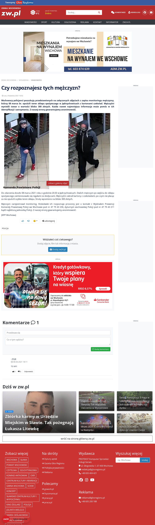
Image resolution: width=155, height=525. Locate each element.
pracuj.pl (48, 493)
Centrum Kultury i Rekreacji (22, 475)
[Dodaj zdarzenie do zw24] (16, 519)
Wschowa (12, 455)
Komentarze (118, 12)
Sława (23, 455)
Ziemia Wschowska (8, 80)
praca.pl (48, 497)
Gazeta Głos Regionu (54, 458)
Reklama (84, 22)
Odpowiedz (28, 366)
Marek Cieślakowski (17, 510)
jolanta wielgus (15, 505)
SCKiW (31, 481)
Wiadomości (30, 22)
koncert (11, 486)
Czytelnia (12, 465)
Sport (44, 22)
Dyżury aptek (50, 454)
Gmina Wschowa (15, 481)
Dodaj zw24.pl (58, 244)
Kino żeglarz (13, 499)
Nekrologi (134, 12)
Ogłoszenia (70, 22)
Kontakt (97, 22)
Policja (5, 223)
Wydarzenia (24, 80)
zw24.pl (127, 22)
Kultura (55, 22)
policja (27, 499)
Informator (112, 22)
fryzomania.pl (50, 488)
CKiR (32, 470)
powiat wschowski (17, 460)
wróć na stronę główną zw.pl (77, 433)
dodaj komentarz (100, 344)
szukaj (145, 455)
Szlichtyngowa (28, 465)
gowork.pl (49, 484)
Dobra (48, 13)
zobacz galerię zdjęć (57, 185)
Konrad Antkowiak (17, 470)
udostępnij (106, 96)
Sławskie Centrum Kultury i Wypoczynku (22, 493)
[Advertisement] (136, 127)
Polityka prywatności (54, 463)
